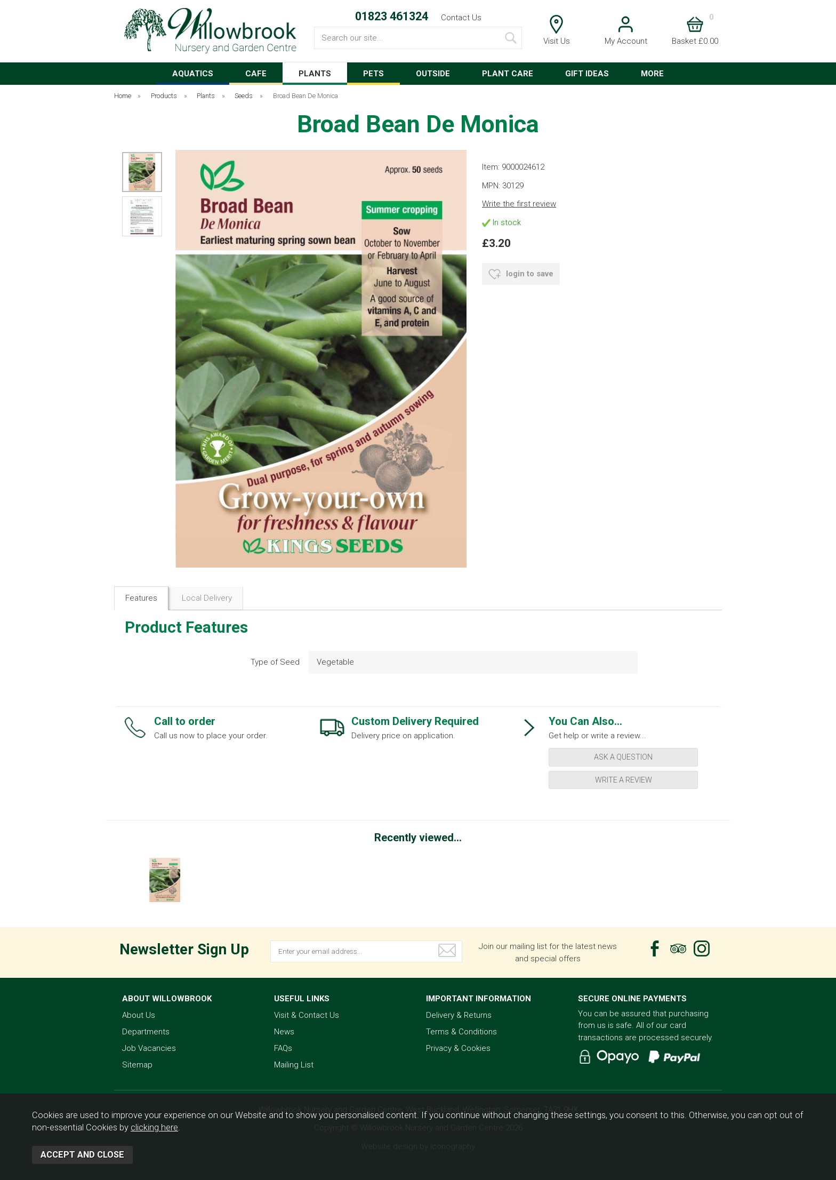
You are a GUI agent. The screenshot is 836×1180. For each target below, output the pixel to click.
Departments (146, 1032)
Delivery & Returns (459, 1015)
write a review (623, 780)
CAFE (256, 73)
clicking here (154, 1127)
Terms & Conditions (461, 1032)
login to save (520, 274)
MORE (652, 73)
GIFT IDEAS (587, 73)
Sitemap (137, 1065)
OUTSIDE (433, 73)
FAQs (283, 1048)
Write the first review (519, 204)
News (284, 1032)
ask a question (623, 757)
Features (141, 598)
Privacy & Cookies (458, 1048)
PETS (373, 73)
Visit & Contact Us (306, 1015)
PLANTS (315, 73)
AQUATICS (192, 73)
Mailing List (294, 1065)
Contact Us (461, 17)
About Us (138, 1015)
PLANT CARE (507, 73)
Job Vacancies (149, 1048)
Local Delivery (207, 598)
